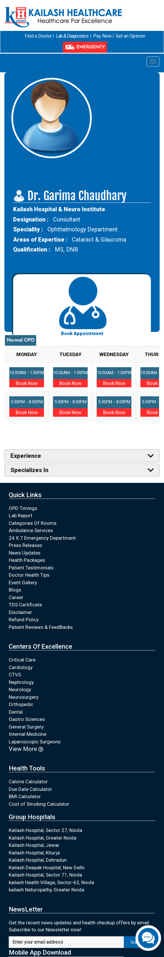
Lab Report (20, 515)
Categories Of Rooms (33, 523)
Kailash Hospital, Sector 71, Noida (45, 875)
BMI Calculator (25, 796)
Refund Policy (24, 619)
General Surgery (26, 726)
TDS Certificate (25, 604)
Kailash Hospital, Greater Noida (42, 837)
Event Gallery (23, 582)
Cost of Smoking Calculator (39, 804)
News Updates (24, 552)
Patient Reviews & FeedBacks (41, 627)
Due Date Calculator (30, 789)
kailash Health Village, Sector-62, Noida (51, 882)
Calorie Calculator (28, 781)
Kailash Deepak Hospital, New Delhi (46, 867)
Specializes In (29, 470)
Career (16, 597)
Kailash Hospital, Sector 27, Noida (45, 830)
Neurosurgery (23, 697)
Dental (16, 712)
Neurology (20, 689)
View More (26, 748)
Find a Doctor (39, 36)
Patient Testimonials (31, 567)
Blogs (15, 589)
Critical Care (22, 660)
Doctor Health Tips (29, 575)
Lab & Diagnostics (73, 36)
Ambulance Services (31, 530)
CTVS (15, 675)
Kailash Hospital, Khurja (34, 852)
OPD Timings (23, 508)
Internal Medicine (27, 734)
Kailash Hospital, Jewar (34, 845)
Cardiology (21, 667)
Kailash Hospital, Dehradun (38, 860)
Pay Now (102, 36)
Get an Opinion (129, 36)
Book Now (27, 383)
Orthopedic (21, 704)
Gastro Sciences (27, 719)
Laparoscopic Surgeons (35, 741)
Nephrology (21, 682)
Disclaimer (20, 612)
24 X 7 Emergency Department (42, 538)
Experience (25, 455)
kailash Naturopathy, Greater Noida (46, 890)
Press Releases (25, 545)
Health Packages (27, 560)
